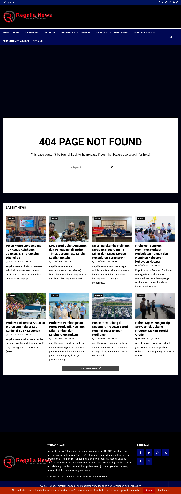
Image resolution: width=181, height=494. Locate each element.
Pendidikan (68, 32)
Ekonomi (50, 32)
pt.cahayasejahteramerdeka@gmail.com (84, 476)
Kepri (16, 32)
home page (89, 154)
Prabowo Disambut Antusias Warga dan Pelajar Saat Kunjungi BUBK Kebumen (25, 326)
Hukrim (85, 32)
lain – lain (32, 32)
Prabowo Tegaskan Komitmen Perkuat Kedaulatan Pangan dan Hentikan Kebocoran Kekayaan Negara (151, 253)
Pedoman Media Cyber (16, 41)
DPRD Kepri (121, 32)
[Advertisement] (116, 16)
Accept (149, 490)
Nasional (102, 32)
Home (6, 32)
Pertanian (98, 296)
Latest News (16, 207)
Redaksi (38, 41)
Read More (163, 490)
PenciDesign (134, 486)
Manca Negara (143, 32)
